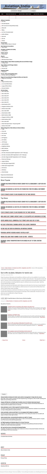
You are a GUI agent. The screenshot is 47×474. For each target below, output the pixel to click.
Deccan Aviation (5, 88)
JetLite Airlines (5, 144)
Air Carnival (4, 133)
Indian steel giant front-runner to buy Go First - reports (17, 237)
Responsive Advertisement (7, 174)
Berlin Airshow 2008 (6, 115)
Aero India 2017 (5, 95)
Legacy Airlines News (6, 86)
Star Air (3, 38)
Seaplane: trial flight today (14, 314)
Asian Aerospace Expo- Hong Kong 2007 (11, 123)
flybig (3, 30)
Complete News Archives (6, 436)
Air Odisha (4, 139)
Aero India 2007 (5, 121)
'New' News (4, 47)
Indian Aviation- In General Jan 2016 (13, 268)
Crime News (4, 54)
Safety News (4, 50)
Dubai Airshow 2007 (6, 119)
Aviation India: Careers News (25, 14)
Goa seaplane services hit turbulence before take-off (20, 331)
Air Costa (4, 135)
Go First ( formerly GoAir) (7, 32)
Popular (4, 394)
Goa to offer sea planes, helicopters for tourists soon (16, 272)
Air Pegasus (4, 137)
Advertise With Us (5, 466)
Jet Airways (4, 142)
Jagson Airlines (5, 161)
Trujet (3, 129)
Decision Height (4, 17)
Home (2, 14)
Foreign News (5, 62)
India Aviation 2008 (6, 112)
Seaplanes (4, 71)
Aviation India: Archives (39, 14)
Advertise (12, 17)
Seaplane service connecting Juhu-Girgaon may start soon (21, 306)
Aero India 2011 (5, 102)
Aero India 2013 (5, 100)
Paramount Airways (6, 159)
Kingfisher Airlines (6, 146)
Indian (3, 165)
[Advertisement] (23, 256)
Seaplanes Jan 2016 (26, 268)
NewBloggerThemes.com (41, 471)
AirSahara (4, 169)
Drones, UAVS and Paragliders (8, 75)
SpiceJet (4, 36)
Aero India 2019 (5, 93)
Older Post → (43, 340)
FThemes (6, 471)
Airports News (5, 57)
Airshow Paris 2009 (6, 108)
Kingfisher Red (5, 150)
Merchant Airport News (7, 59)
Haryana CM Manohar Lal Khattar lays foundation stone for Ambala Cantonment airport (23, 189)
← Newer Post (4, 340)
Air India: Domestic (6, 154)
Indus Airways (5, 172)
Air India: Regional (6, 157)
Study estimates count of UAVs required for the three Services (18, 194)
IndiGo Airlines (5, 34)
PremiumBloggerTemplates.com (28, 471)
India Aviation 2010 (6, 104)
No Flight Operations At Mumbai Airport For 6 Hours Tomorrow (18, 224)
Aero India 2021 (5, 91)
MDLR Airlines (5, 148)
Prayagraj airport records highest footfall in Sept (15, 233)
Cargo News (4, 66)
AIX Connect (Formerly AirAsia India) (10, 25)
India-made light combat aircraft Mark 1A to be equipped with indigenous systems (23, 216)
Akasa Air (4, 27)
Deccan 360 (4, 68)
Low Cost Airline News (7, 83)
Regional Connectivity (6, 78)
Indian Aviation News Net (11, 14)
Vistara (3, 40)
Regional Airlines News (7, 81)
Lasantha (19, 471)
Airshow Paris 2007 (6, 125)
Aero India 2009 (5, 110)
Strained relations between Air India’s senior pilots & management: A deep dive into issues (23, 184)
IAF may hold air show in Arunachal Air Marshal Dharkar (16, 228)
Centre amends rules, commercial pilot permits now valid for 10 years (20, 220)
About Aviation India (5, 450)
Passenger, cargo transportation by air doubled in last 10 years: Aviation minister (21, 241)
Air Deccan (4, 167)
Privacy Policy (4, 458)
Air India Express (5, 23)
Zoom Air (4, 131)
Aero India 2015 (5, 97)
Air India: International (6, 152)
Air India (3, 21)
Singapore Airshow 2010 (7, 106)
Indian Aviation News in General (9, 44)
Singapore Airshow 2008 (7, 117)
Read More (42, 317)
